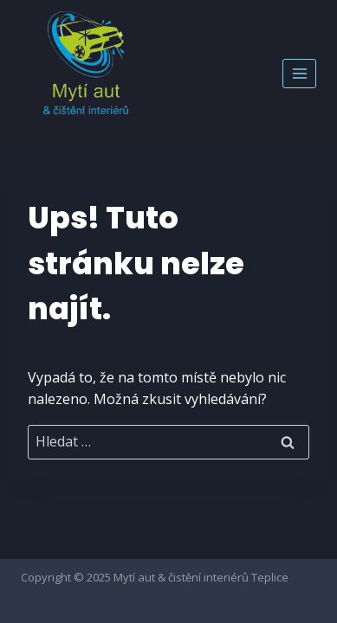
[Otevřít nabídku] (299, 73)
